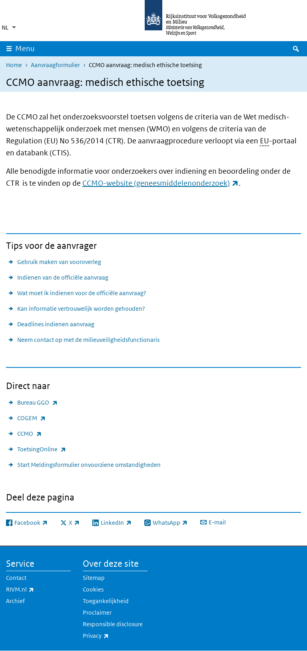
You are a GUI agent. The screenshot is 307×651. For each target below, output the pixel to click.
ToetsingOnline (41, 449)
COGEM (31, 418)
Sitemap (94, 578)
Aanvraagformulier (55, 65)
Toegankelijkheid (106, 601)
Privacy (113, 636)
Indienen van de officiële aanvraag (62, 277)
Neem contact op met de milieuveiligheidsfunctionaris (88, 339)
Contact (16, 578)
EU (264, 140)
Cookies (93, 589)
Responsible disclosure (113, 624)
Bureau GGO (37, 402)
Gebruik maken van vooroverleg (59, 262)
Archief (15, 601)
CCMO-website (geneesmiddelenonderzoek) (160, 183)
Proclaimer (97, 612)
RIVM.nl (37, 589)
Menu (25, 48)
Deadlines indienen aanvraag (55, 324)
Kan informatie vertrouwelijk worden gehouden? (81, 308)
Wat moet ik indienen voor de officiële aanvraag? (81, 293)
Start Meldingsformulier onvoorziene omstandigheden (89, 464)
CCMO (29, 434)
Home (14, 65)
